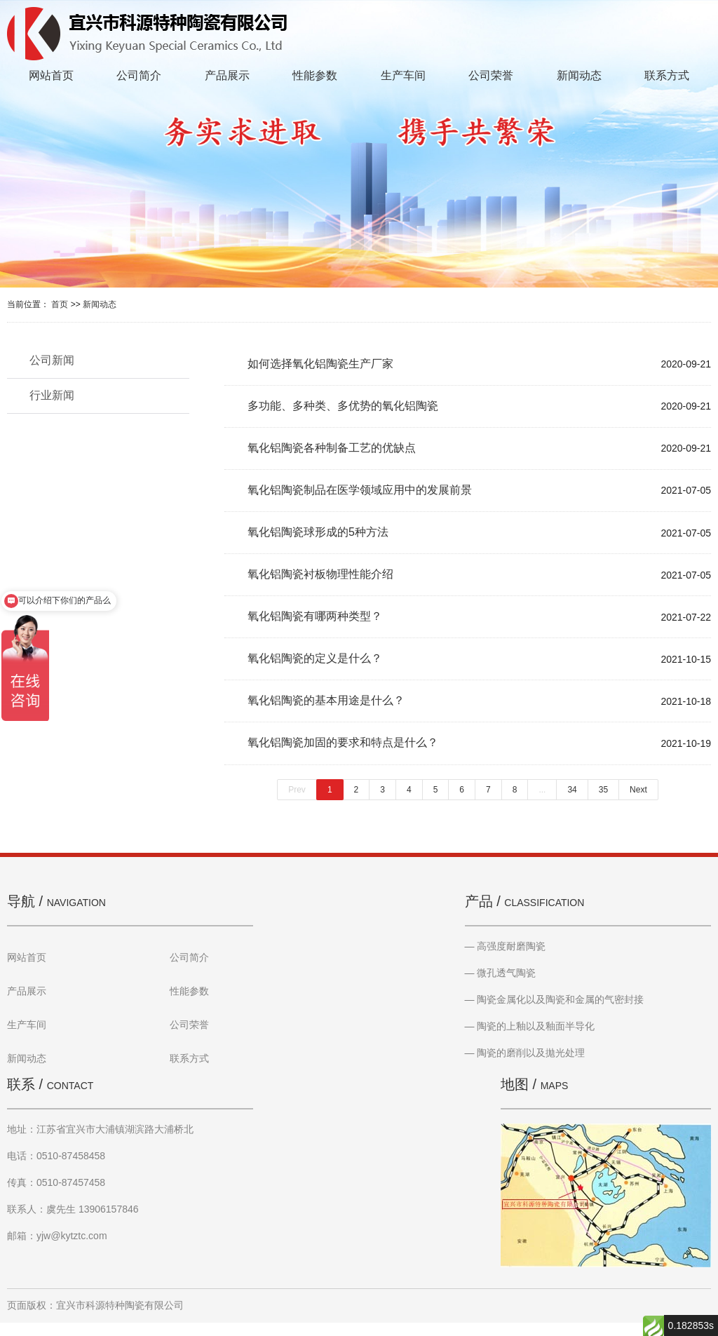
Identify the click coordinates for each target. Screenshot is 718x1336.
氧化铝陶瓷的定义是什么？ (315, 669)
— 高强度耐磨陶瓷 (505, 959)
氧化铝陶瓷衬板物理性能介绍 (320, 582)
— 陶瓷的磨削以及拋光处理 (525, 1066)
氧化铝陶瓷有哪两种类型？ (315, 625)
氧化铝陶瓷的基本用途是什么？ (326, 712)
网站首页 (51, 75)
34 (571, 803)
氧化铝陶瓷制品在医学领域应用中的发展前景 (360, 495)
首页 (59, 304)
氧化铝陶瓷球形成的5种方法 (318, 538)
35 (603, 803)
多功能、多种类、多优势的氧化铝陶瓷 (343, 408)
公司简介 (138, 75)
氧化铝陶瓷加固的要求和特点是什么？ (343, 756)
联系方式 (666, 75)
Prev (297, 803)
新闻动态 (579, 75)
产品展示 (227, 75)
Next (638, 803)
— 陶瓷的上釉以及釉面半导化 (530, 1039)
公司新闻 (51, 360)
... (542, 803)
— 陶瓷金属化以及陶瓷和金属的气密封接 (554, 1012)
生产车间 (403, 75)
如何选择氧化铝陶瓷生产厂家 (320, 364)
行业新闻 (51, 395)
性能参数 (314, 75)
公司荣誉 (490, 75)
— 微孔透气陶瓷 (500, 986)
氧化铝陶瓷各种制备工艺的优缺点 (332, 451)
